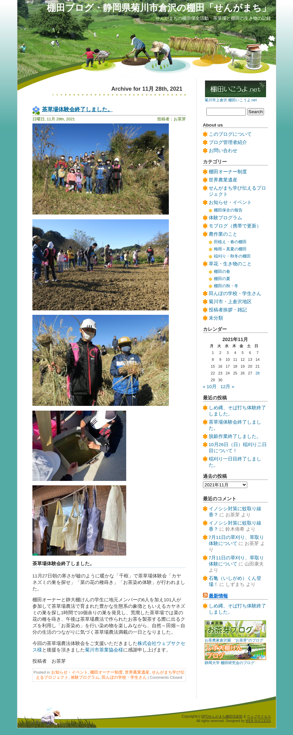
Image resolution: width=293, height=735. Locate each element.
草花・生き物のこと (230, 263)
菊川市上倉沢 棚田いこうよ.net (231, 100)
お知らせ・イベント (69, 672)
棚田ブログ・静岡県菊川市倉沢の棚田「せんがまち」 (159, 7)
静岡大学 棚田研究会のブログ (229, 663)
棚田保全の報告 (228, 210)
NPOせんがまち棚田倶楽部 (222, 716)
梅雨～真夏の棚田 (230, 249)
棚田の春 (222, 271)
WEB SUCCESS (258, 721)
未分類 (216, 318)
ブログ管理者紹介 (228, 142)
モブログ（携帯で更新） (235, 226)
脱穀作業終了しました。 (235, 436)
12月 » (227, 386)
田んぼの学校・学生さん (124, 677)
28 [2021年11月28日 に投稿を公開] (257, 373)
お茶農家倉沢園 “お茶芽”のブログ (234, 640)
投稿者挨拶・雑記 (228, 309)
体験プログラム (85, 677)
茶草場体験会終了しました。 (77, 109)
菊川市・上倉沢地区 (230, 301)
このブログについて (230, 134)
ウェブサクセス (259, 716)
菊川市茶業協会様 (104, 649)
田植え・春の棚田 (230, 242)
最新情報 (218, 596)
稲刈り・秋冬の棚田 (232, 256)
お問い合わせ (223, 150)
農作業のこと (223, 234)
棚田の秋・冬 (226, 286)
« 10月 (210, 386)
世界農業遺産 (137, 672)
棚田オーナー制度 (106, 672)
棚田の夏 (222, 279)
